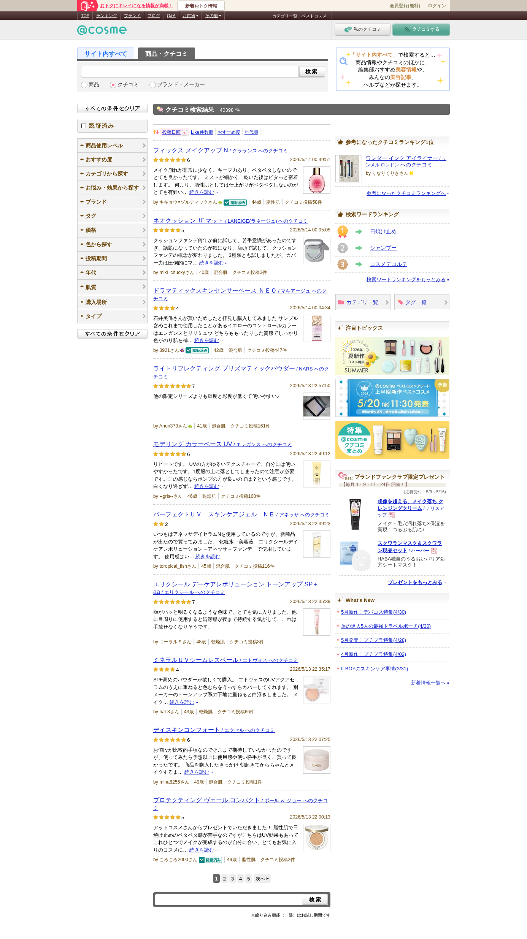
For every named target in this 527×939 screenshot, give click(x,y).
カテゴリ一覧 (284, 16)
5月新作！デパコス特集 (373, 612)
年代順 (251, 132)
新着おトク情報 (201, 6)
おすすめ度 (228, 132)
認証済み (112, 126)
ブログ (154, 15)
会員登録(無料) (405, 5)
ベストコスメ (314, 16)
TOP (85, 15)
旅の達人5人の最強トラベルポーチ (386, 626)
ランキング (106, 15)
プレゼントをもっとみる (415, 582)
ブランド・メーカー (181, 84)
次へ (260, 879)
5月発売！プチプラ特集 (373, 640)
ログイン (437, 5)
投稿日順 (171, 132)
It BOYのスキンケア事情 (374, 668)
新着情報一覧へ (428, 683)
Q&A (171, 15)
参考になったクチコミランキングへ (406, 193)
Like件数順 (202, 132)
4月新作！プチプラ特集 (373, 654)
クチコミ (128, 84)
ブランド (132, 15)
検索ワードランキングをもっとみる (406, 279)
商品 (94, 84)
